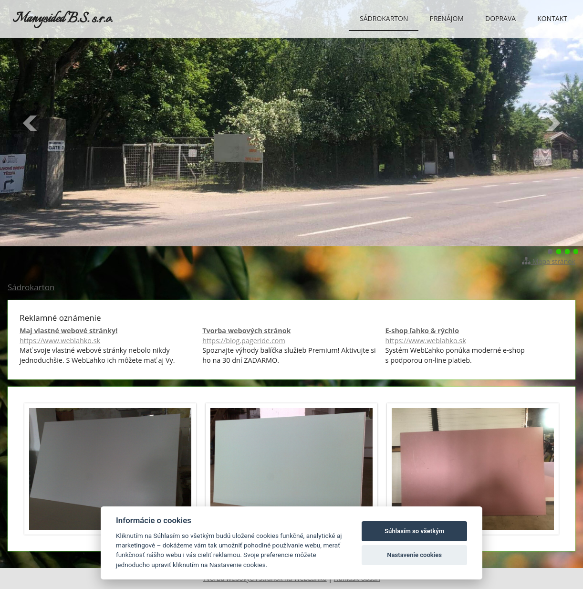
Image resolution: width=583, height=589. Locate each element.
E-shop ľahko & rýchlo (474, 336)
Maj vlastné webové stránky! (109, 336)
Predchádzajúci (30, 123)
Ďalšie (552, 123)
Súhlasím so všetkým (414, 531)
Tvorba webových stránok (291, 336)
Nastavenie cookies (414, 554)
